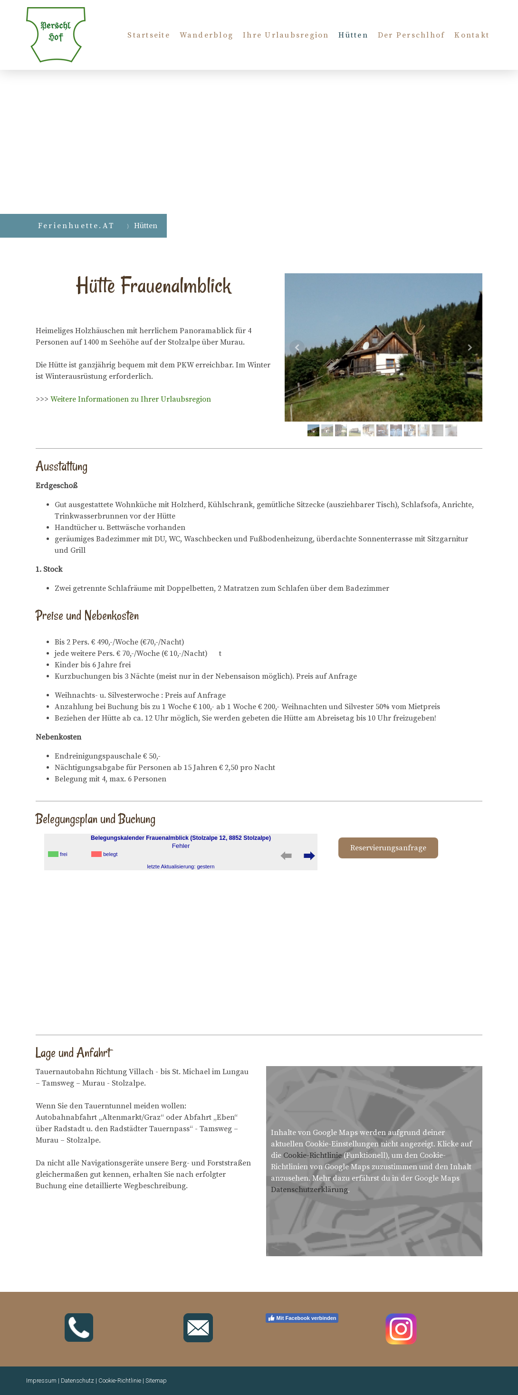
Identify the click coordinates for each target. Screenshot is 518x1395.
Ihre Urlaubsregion (286, 35)
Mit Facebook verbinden (302, 1318)
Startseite (148, 35)
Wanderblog (206, 35)
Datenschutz (77, 1380)
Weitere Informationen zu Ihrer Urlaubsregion (130, 399)
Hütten (353, 35)
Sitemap (156, 1380)
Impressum (41, 1380)
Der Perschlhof (411, 35)
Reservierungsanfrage (388, 848)
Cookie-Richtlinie (312, 1155)
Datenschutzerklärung (309, 1189)
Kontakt (471, 35)
